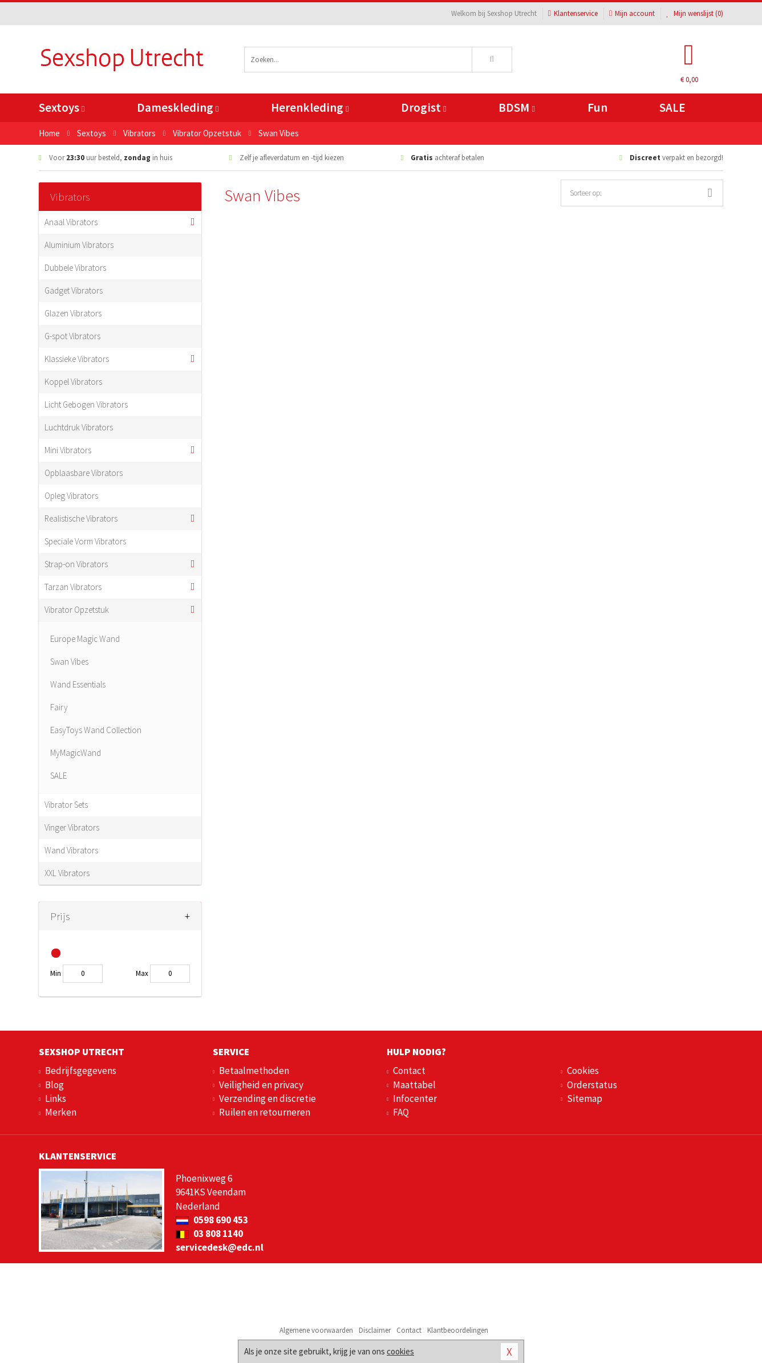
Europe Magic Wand (85, 638)
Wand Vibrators (71, 850)
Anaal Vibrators (71, 222)
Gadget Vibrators (73, 290)
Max (142, 973)
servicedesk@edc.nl (220, 1247)
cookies (400, 1351)
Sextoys (61, 107)
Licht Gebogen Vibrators (86, 404)
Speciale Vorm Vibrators (85, 541)
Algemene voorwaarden (316, 1330)
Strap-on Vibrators (76, 564)
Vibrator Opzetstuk (76, 609)
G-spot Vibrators (72, 336)
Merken (60, 1112)
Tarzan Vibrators (73, 586)
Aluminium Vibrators (79, 244)
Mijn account (632, 13)
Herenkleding (309, 107)
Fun (597, 107)
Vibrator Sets (66, 804)
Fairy (59, 707)
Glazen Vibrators (73, 313)
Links (55, 1098)
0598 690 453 (212, 1220)
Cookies (583, 1070)
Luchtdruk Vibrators (78, 427)
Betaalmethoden (254, 1070)
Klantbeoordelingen (457, 1330)
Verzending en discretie (267, 1098)
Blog (54, 1085)
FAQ (401, 1112)
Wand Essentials (78, 684)
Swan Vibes (69, 661)
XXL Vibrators (67, 873)
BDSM (516, 107)
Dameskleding (177, 107)
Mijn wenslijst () (694, 13)
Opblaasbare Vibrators (83, 472)
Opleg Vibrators (71, 495)
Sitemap (584, 1098)
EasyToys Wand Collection (95, 730)
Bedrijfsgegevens (80, 1070)
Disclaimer (375, 1330)
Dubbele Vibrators (75, 267)
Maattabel (414, 1085)
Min (55, 973)
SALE (672, 107)
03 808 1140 (209, 1233)
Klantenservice (573, 13)
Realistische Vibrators (80, 518)
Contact (409, 1070)
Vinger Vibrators (71, 827)
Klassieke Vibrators (76, 358)
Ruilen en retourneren (264, 1112)
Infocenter (415, 1098)
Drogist (423, 107)
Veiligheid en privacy (261, 1085)
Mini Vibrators (67, 450)
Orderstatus (592, 1085)
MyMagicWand (75, 752)
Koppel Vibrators (73, 381)
